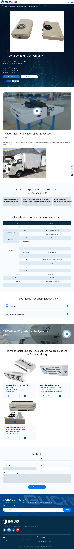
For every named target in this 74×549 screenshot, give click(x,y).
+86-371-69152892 (25, 540)
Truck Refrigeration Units (31, 6)
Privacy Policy (53, 546)
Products (9, 6)
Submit (67, 509)
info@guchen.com (7, 540)
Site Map (48, 546)
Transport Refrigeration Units (18, 6)
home (5, 6)
